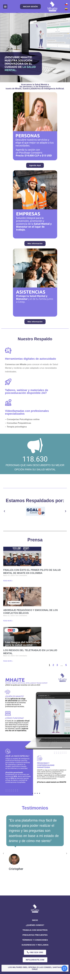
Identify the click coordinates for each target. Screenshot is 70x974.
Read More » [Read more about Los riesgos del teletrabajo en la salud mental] (8, 661)
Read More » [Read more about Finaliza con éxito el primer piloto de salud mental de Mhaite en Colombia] (8, 581)
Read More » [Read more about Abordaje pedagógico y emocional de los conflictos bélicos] (8, 621)
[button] (5, 6)
